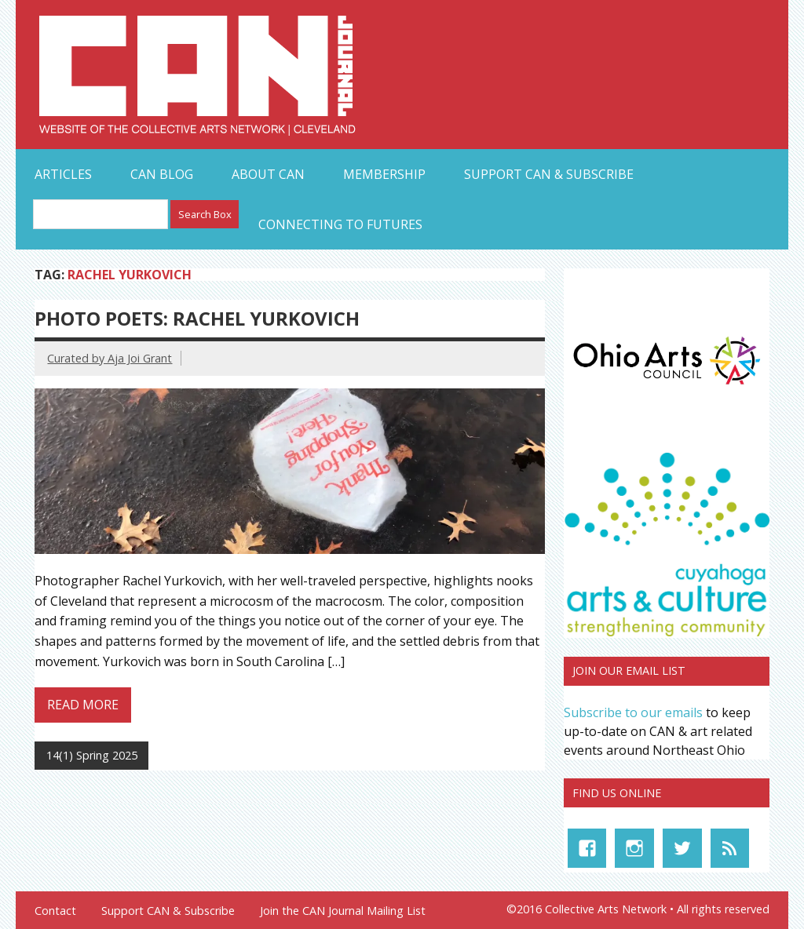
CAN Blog (161, 174)
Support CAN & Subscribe (549, 174)
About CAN (268, 174)
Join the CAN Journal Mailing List (343, 910)
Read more (83, 704)
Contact (55, 910)
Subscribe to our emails (633, 712)
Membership (384, 174)
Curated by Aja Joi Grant (109, 358)
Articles (63, 174)
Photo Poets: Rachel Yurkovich (197, 318)
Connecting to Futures (340, 224)
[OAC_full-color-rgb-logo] (666, 387)
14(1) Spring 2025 (91, 755)
